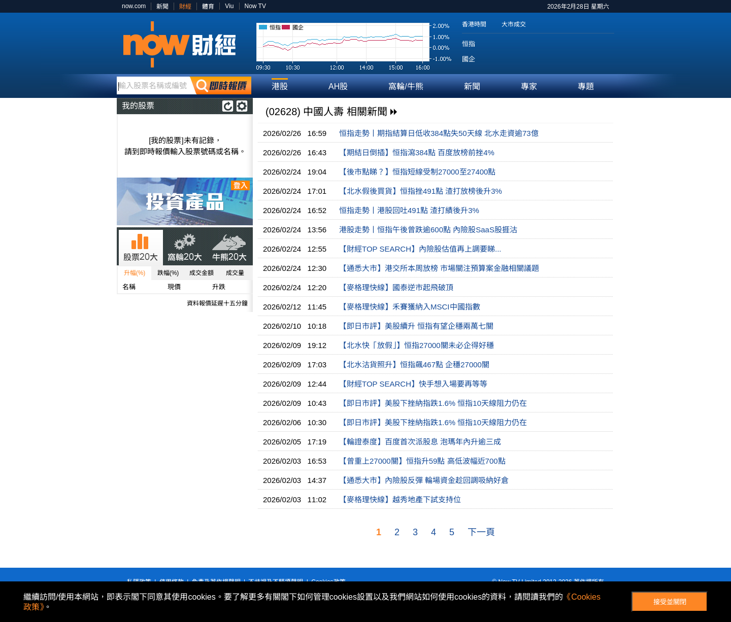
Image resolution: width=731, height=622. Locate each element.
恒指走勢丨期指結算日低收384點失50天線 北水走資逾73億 (439, 133)
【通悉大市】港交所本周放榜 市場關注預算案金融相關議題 (439, 268)
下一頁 (481, 532)
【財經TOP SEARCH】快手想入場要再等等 (413, 383)
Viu (229, 6)
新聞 (162, 6)
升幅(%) (135, 273)
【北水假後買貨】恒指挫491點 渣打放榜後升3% (420, 191)
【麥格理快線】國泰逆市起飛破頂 (396, 287)
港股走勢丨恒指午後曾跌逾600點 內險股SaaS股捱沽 (428, 229)
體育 (208, 6)
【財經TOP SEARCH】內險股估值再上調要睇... (420, 249)
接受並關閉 (669, 602)
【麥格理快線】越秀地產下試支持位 (400, 499)
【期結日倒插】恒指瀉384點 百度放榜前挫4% (416, 152)
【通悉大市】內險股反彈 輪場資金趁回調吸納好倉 (424, 480)
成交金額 (201, 273)
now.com (134, 6)
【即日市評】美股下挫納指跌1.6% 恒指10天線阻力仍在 (433, 403)
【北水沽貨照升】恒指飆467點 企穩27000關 (414, 364)
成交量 (235, 273)
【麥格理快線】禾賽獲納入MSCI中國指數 (409, 306)
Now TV (255, 6)
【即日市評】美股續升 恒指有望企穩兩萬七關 (416, 326)
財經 (185, 6)
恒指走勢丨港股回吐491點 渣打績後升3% (409, 210)
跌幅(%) (168, 273)
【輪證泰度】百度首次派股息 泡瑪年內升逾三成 (420, 441)
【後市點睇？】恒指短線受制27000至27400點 (417, 171)
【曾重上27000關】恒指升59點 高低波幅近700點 (422, 461)
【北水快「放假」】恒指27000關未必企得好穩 (416, 345)
